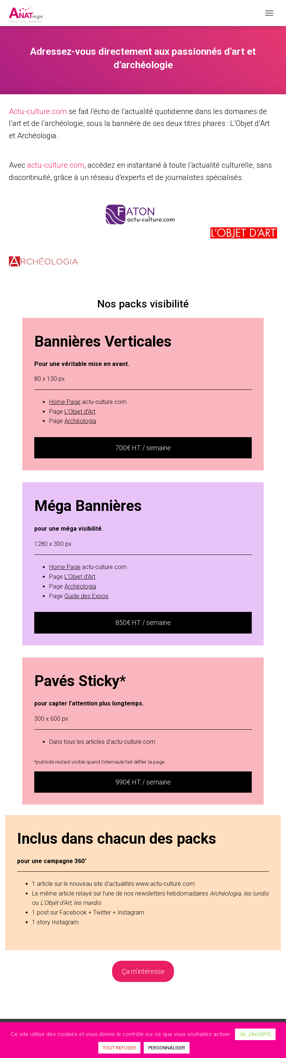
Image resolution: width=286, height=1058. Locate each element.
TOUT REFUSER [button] (119, 1048)
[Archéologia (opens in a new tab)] (80, 420)
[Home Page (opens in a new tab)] (64, 567)
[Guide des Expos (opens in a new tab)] (86, 596)
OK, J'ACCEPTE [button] (255, 1034)
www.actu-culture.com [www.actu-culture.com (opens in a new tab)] (165, 883)
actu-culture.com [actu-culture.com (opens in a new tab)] (55, 165)
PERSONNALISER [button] (166, 1048)
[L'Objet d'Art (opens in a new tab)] (79, 411)
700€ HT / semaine (143, 448)
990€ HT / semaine (143, 782)
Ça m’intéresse (143, 971)
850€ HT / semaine (143, 622)
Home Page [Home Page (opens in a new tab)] (64, 401)
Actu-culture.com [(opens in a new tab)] (38, 111)
